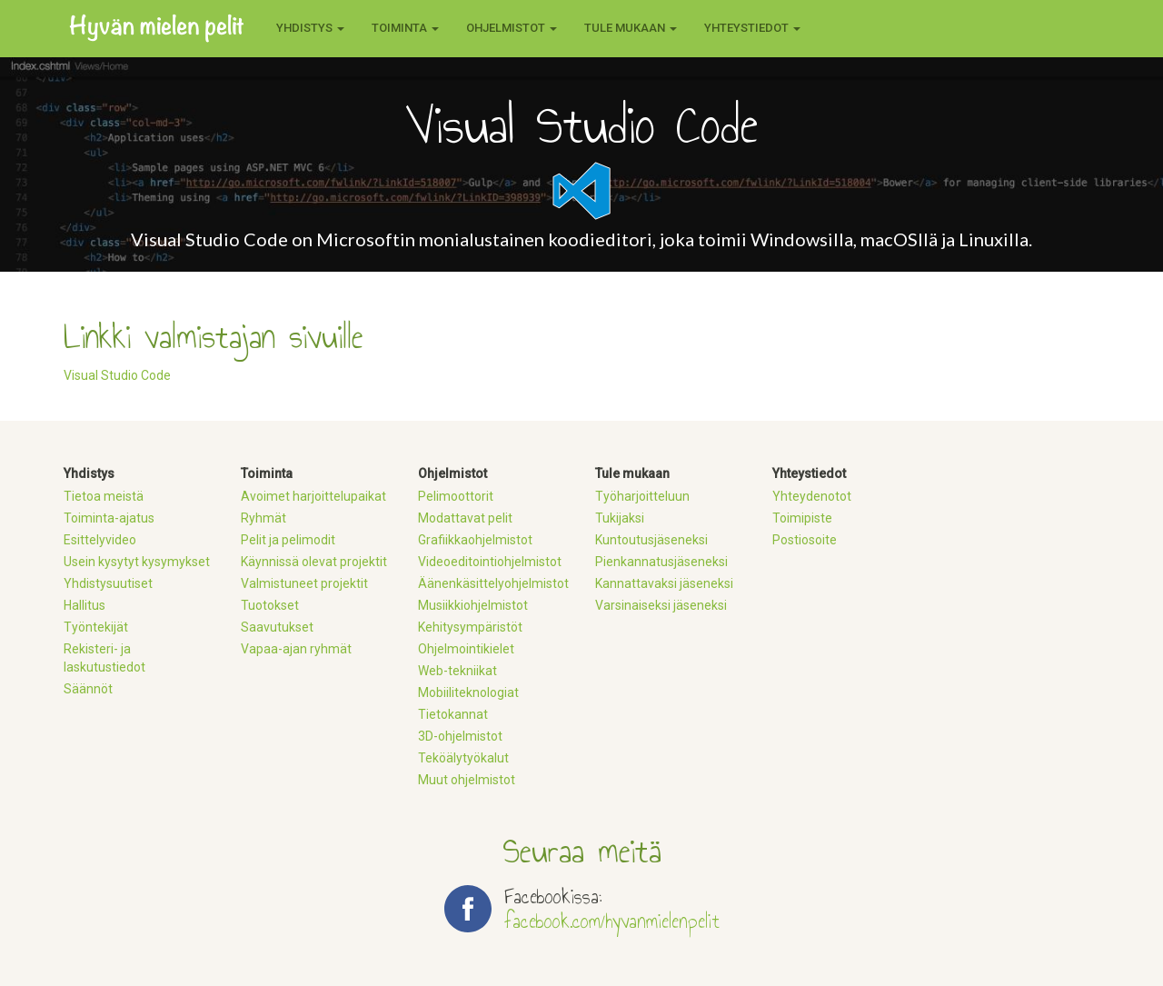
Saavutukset (277, 627)
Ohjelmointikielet (466, 649)
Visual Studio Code (117, 375)
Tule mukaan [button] (630, 28)
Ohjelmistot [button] (511, 28)
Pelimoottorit (455, 496)
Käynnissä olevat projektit (314, 561)
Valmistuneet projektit (304, 583)
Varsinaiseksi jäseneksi (661, 605)
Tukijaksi (619, 518)
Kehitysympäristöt (470, 627)
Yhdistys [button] (310, 28)
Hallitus (84, 605)
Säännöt (88, 689)
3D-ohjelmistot (460, 736)
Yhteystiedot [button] (752, 28)
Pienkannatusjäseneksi (661, 561)
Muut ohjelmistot (466, 779)
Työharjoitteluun (642, 496)
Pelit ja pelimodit (288, 540)
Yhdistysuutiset (108, 583)
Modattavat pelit (465, 518)
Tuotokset (270, 605)
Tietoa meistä (104, 496)
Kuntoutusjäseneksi (651, 540)
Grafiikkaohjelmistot (475, 540)
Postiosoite (804, 540)
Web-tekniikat (457, 670)
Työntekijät (96, 627)
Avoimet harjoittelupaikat (313, 496)
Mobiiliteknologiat (468, 692)
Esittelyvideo (100, 540)
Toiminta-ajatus (109, 518)
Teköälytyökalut (463, 758)
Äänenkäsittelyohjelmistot (493, 583)
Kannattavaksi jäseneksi (664, 583)
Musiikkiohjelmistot (473, 605)
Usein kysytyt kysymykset (137, 561)
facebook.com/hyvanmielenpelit (612, 921)
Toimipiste (802, 518)
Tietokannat (453, 714)
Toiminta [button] (405, 28)
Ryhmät (263, 518)
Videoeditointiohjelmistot (490, 561)
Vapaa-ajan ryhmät (296, 649)
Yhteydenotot (811, 496)
